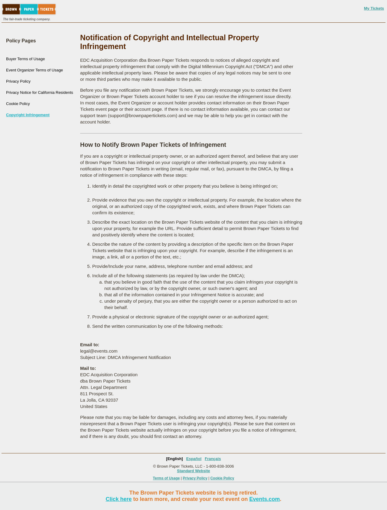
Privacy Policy (18, 81)
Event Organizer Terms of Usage (34, 70)
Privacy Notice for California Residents (39, 92)
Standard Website (193, 471)
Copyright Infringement (28, 115)
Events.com (264, 499)
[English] (174, 458)
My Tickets (374, 8)
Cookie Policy (18, 103)
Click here (119, 499)
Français (213, 458)
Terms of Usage (166, 478)
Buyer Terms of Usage (25, 59)
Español (194, 458)
